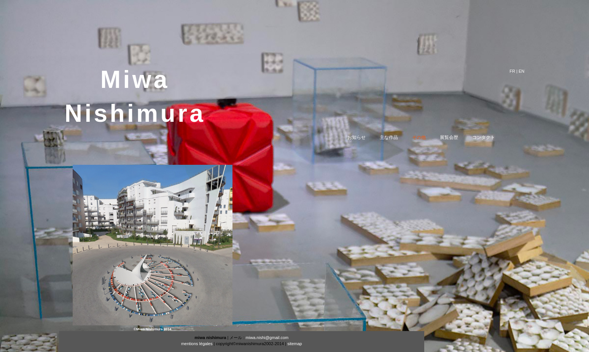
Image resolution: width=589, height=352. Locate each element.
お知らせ (362, 137)
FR (512, 71)
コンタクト (489, 137)
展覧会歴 (455, 137)
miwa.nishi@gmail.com (267, 337)
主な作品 (395, 137)
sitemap (294, 343)
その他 (425, 137)
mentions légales (197, 343)
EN (521, 71)
